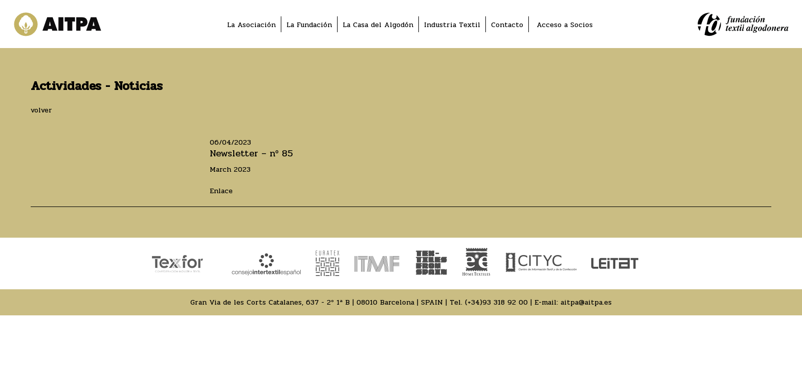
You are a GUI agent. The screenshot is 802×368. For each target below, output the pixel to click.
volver (41, 110)
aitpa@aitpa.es (586, 302)
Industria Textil (452, 24)
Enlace (221, 191)
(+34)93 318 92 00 (496, 302)
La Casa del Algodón (378, 24)
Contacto (507, 24)
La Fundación (309, 24)
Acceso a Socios (565, 24)
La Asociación (251, 24)
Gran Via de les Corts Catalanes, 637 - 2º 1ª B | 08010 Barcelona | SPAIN (316, 302)
